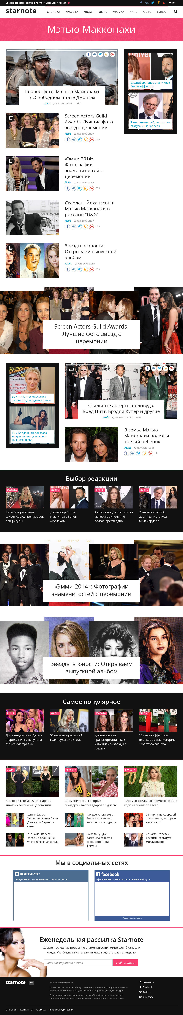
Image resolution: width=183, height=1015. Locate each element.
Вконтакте (148, 982)
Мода (143, 713)
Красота (12, 490)
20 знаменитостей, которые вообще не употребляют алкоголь (42, 838)
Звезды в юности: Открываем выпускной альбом (91, 251)
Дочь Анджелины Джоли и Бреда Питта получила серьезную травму (24, 739)
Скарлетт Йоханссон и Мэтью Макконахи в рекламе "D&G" (90, 209)
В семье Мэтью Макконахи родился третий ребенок (146, 436)
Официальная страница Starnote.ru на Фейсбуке (123, 879)
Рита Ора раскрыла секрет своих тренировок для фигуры (25, 516)
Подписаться (125, 963)
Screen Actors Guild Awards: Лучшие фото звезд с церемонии (89, 122)
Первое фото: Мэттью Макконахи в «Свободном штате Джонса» (62, 94)
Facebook (147, 987)
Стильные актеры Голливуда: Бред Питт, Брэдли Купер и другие (121, 408)
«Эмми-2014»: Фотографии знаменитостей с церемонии (84, 167)
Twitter (146, 992)
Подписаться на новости (132, 918)
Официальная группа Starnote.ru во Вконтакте (41, 879)
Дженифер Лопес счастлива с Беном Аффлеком (63, 516)
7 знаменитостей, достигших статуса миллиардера (153, 516)
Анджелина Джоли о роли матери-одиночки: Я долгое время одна (114, 516)
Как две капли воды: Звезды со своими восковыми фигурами (101, 818)
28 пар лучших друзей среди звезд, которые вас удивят (161, 818)
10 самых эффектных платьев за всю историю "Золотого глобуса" (157, 739)
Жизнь (55, 490)
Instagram (148, 996)
